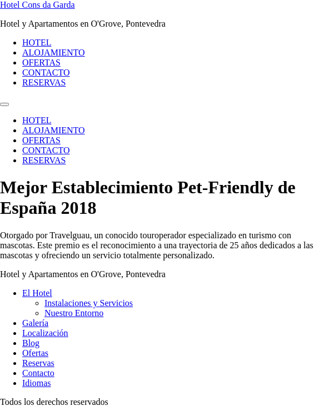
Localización (45, 333)
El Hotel (37, 293)
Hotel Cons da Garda (37, 4)
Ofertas (35, 353)
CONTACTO (46, 72)
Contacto (38, 373)
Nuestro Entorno (73, 313)
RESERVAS (44, 82)
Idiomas (36, 383)
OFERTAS (41, 62)
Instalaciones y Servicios (88, 303)
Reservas (38, 363)
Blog (30, 343)
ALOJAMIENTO (53, 52)
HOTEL (36, 42)
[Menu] (4, 104)
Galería (35, 323)
